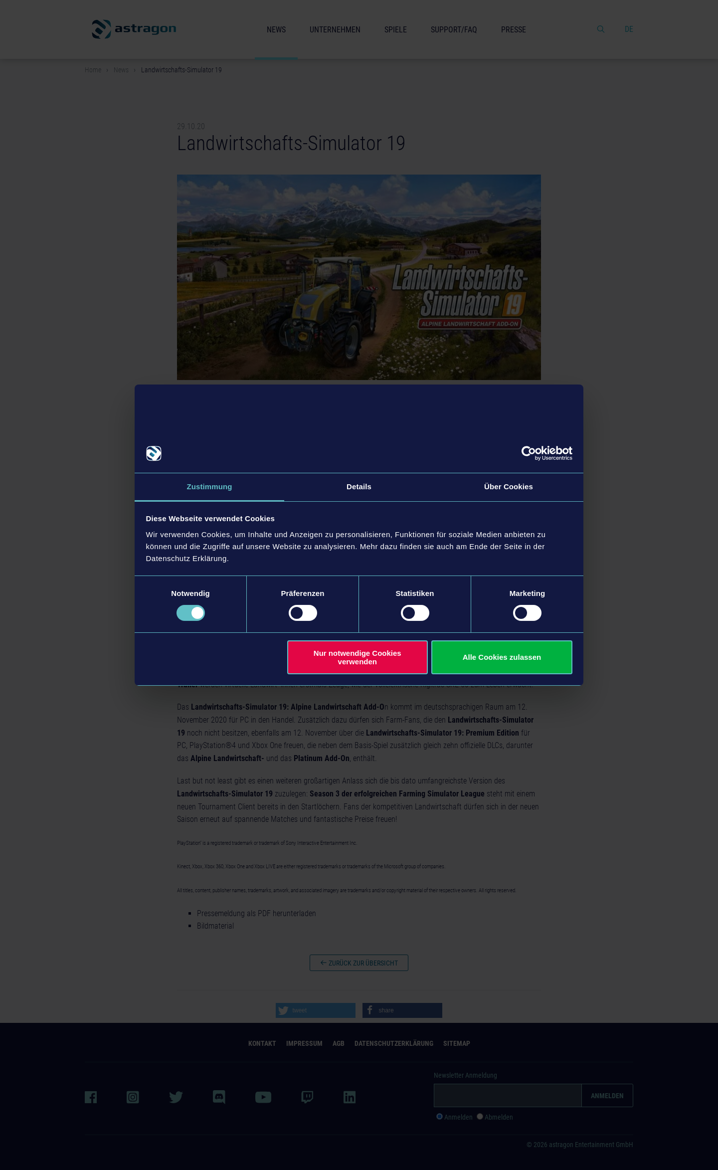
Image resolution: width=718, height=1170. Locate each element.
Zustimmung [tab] (209, 486)
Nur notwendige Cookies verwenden (357, 657)
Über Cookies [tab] (508, 486)
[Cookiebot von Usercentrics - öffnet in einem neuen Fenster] (528, 453)
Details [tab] (359, 486)
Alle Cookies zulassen (502, 657)
